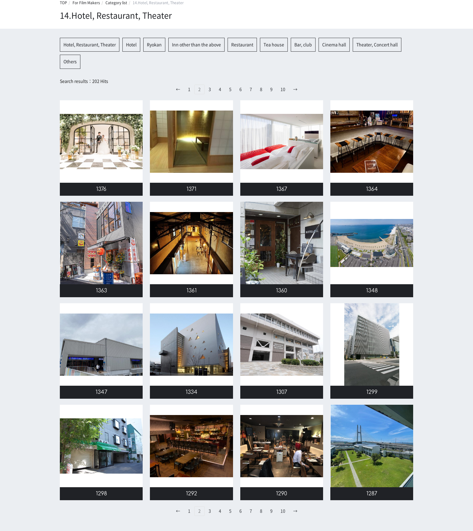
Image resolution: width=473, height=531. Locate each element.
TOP (63, 3)
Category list (116, 3)
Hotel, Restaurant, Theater (89, 45)
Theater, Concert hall (377, 45)
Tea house (274, 45)
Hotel (131, 45)
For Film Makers (86, 3)
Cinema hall (334, 45)
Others (70, 62)
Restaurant (242, 45)
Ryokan (154, 45)
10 (282, 89)
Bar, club (303, 45)
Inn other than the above (196, 45)
